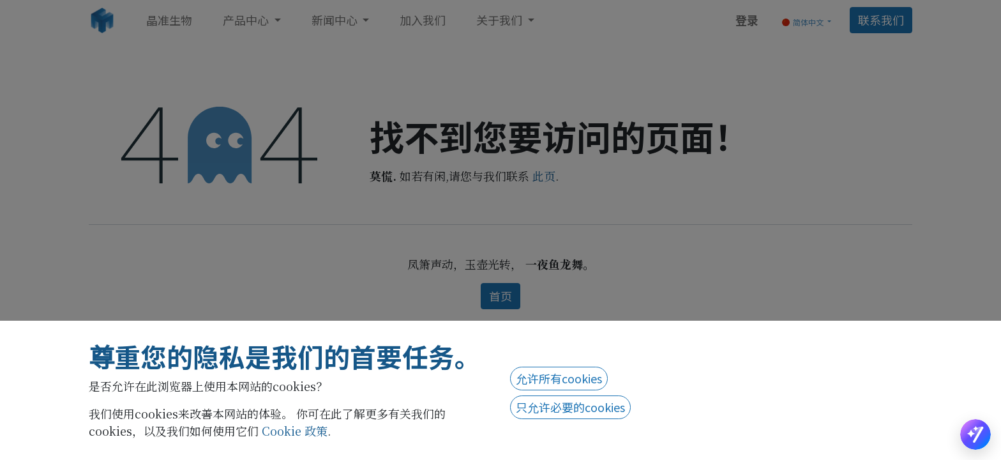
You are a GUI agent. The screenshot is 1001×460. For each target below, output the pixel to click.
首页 (500, 296)
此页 (543, 175)
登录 (746, 20)
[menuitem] (169, 20)
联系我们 (881, 20)
